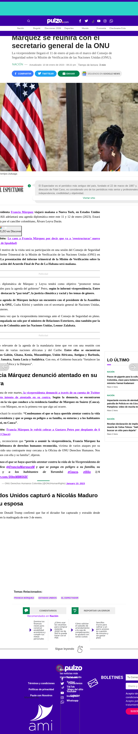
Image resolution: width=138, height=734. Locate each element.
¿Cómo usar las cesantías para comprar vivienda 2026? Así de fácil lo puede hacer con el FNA (61, 630)
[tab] (44, 610)
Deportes (69, 28)
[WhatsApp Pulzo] (111, 22)
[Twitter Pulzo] (86, 22)
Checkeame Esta (117, 28)
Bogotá (36, 28)
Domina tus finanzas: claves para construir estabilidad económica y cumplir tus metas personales (39, 630)
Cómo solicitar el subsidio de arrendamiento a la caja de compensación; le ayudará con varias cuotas (82, 630)
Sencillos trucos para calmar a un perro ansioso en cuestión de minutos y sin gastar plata (102, 630)
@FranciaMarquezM (20, 467)
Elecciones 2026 (53, 28)
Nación (20, 28)
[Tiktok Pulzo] (93, 23)
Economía (101, 28)
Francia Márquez (22, 212)
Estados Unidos (48, 598)
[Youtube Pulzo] (99, 22)
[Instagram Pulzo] (105, 22)
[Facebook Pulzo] (80, 22)
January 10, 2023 (75, 483)
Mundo (85, 28)
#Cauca (73, 472)
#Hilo (87, 472)
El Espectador (69, 598)
